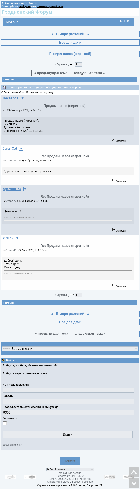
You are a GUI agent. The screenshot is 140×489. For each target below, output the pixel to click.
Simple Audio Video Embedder (64, 481)
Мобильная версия (70, 473)
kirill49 (8, 238)
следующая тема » (89, 73)
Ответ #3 (10, 250)
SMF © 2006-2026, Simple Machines (69, 478)
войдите (25, 6)
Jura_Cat (10, 148)
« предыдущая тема (50, 73)
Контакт (70, 460)
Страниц (64, 64)
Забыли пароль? (12, 444)
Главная (12, 21)
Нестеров (10, 98)
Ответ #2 (10, 201)
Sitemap (88, 481)
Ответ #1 (10, 160)
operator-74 (12, 189)
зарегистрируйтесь (50, 6)
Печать (8, 79)
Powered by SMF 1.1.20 (70, 475)
